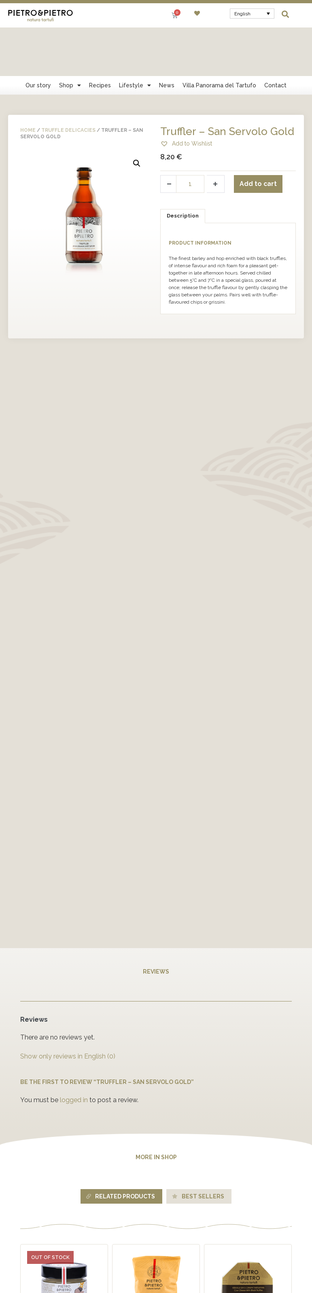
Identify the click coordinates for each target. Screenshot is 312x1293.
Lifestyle (135, 37)
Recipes (100, 37)
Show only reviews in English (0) (67, 1008)
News (166, 37)
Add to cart (258, 135)
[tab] (183, 168)
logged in (74, 1051)
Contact (275, 37)
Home (28, 82)
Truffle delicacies (68, 82)
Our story (38, 37)
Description (183, 167)
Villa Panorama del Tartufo (219, 37)
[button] (285, 14)
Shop (70, 37)
